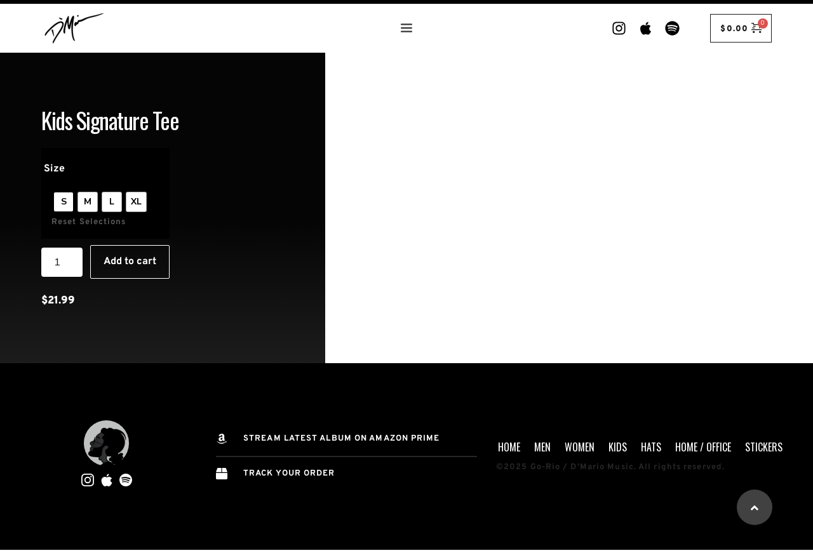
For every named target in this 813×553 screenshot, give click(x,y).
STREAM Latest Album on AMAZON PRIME (341, 439)
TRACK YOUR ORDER (289, 474)
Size (54, 169)
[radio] (63, 201)
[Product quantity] (62, 262)
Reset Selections (88, 222)
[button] (754, 507)
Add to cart (130, 261)
